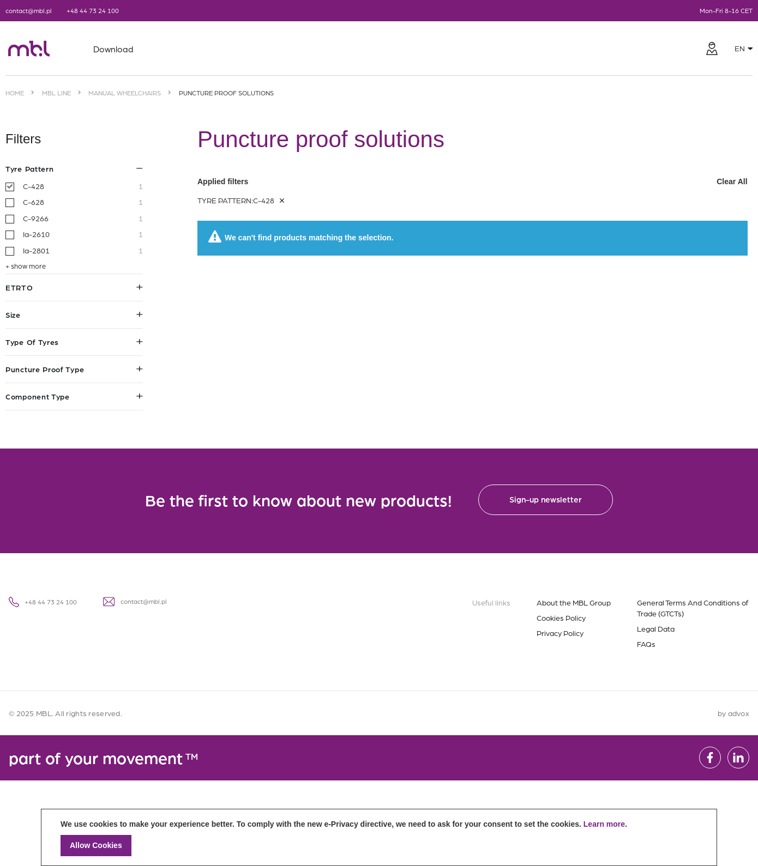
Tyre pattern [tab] (74, 168)
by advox (733, 713)
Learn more (604, 824)
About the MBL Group (574, 602)
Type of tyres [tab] (74, 342)
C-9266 (83, 218)
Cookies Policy (561, 617)
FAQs (646, 644)
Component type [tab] (74, 396)
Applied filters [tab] (472, 181)
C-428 (83, 186)
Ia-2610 (83, 234)
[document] (379, 837)
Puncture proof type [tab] (74, 369)
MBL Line (56, 92)
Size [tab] (74, 314)
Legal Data (656, 628)
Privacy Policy (560, 633)
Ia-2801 (83, 250)
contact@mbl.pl (28, 10)
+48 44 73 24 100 (93, 10)
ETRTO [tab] (74, 287)
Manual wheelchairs (124, 92)
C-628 (83, 202)
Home (14, 92)
